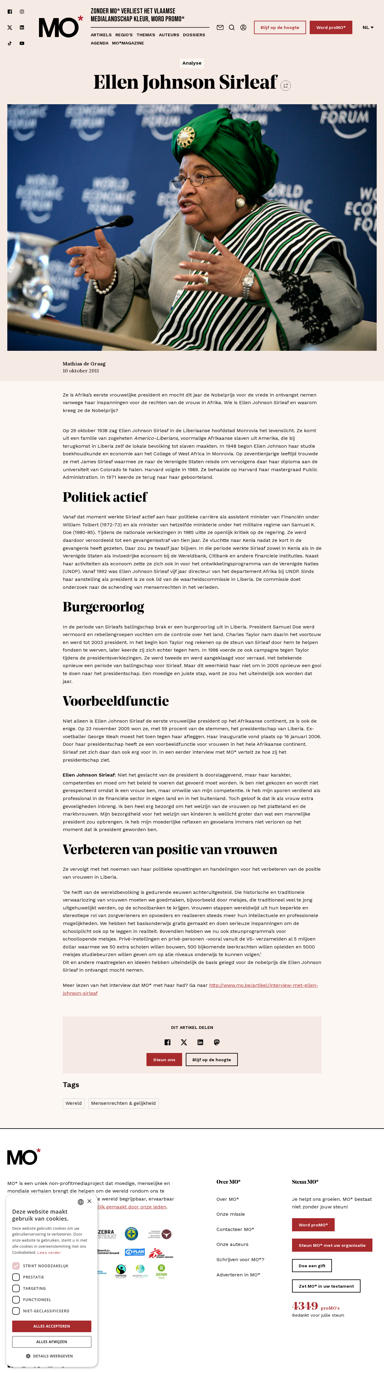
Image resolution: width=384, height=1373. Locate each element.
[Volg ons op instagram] (21, 11)
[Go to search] (231, 27)
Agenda (99, 43)
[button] (51, 1356)
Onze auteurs (232, 1244)
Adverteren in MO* (238, 1275)
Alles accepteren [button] (51, 1326)
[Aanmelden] (243, 27)
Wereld (73, 1103)
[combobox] (81, 1202)
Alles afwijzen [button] (51, 1341)
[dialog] (51, 1280)
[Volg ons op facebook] (9, 11)
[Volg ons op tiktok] (9, 43)
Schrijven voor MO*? (240, 1259)
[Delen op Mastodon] (216, 1042)
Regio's (124, 34)
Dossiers (194, 34)
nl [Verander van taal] (368, 27)
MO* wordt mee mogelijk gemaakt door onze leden (106, 1207)
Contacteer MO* (235, 1229)
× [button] (89, 1201)
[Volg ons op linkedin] (21, 27)
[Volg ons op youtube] (21, 43)
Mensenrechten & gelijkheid (123, 1103)
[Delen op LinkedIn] (200, 1042)
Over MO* (228, 1199)
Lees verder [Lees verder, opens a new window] (49, 1252)
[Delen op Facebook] (167, 1042)
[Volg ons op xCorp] (9, 27)
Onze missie (231, 1214)
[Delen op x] (184, 1042)
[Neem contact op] (220, 27)
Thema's (145, 34)
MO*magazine (128, 43)
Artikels (101, 34)
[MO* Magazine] (61, 27)
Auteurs (169, 34)
